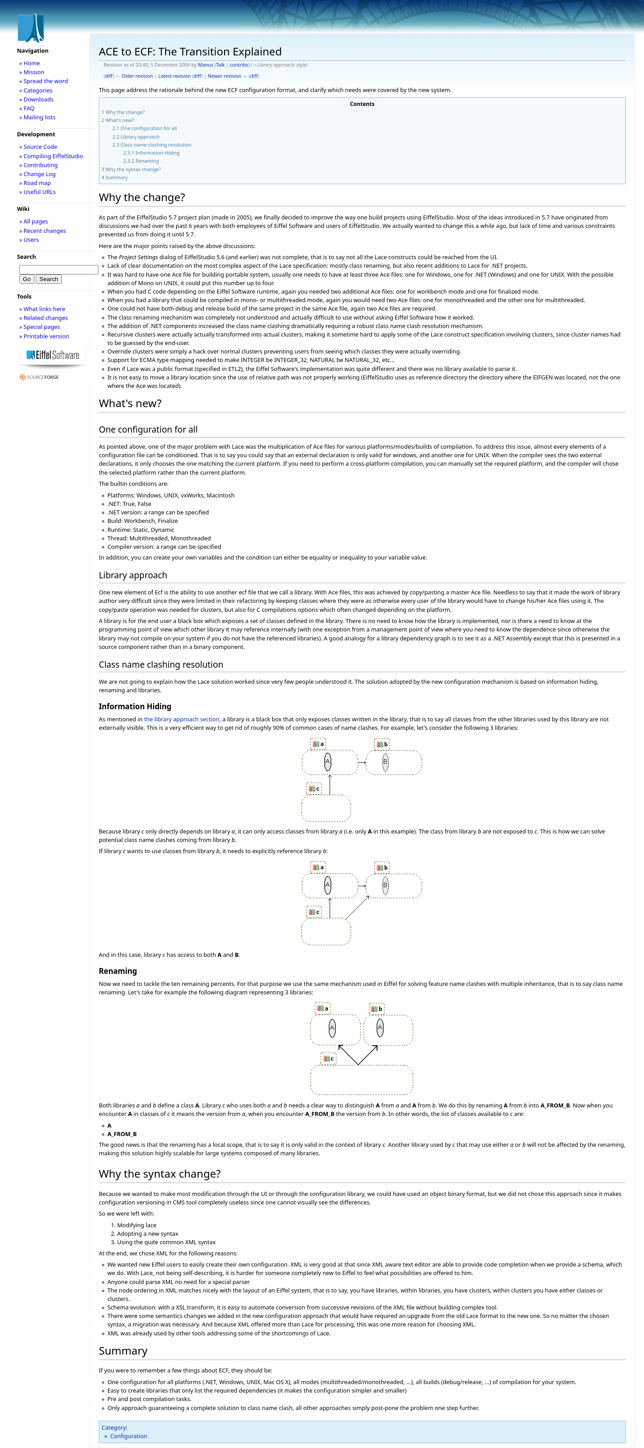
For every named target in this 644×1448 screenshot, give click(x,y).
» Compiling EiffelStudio (51, 156)
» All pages (33, 221)
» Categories (36, 90)
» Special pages (39, 327)
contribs (239, 65)
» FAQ (26, 108)
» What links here (42, 309)
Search (26, 257)
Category (114, 1427)
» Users (29, 240)
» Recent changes (42, 231)
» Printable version (44, 336)
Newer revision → (228, 76)
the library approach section (181, 719)
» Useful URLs (37, 192)
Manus (205, 65)
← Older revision (134, 76)
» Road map (35, 183)
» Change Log (37, 174)
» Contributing (38, 165)
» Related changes (43, 318)
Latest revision (174, 76)
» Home (29, 63)
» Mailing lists (37, 117)
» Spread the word (43, 81)
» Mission (31, 72)
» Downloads (36, 99)
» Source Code (38, 147)
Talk (220, 65)
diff (109, 76)
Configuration (128, 1436)
